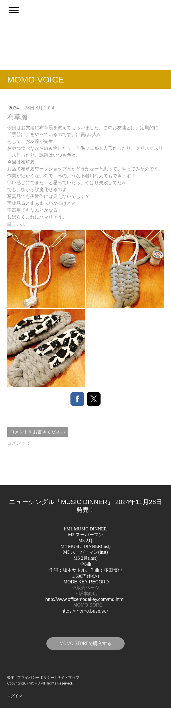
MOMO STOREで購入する (85, 643)
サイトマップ (68, 677)
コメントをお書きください (37, 431)
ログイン (14, 696)
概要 (11, 677)
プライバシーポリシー (35, 677)
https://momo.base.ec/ (85, 611)
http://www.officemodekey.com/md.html (84, 599)
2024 (14, 108)
